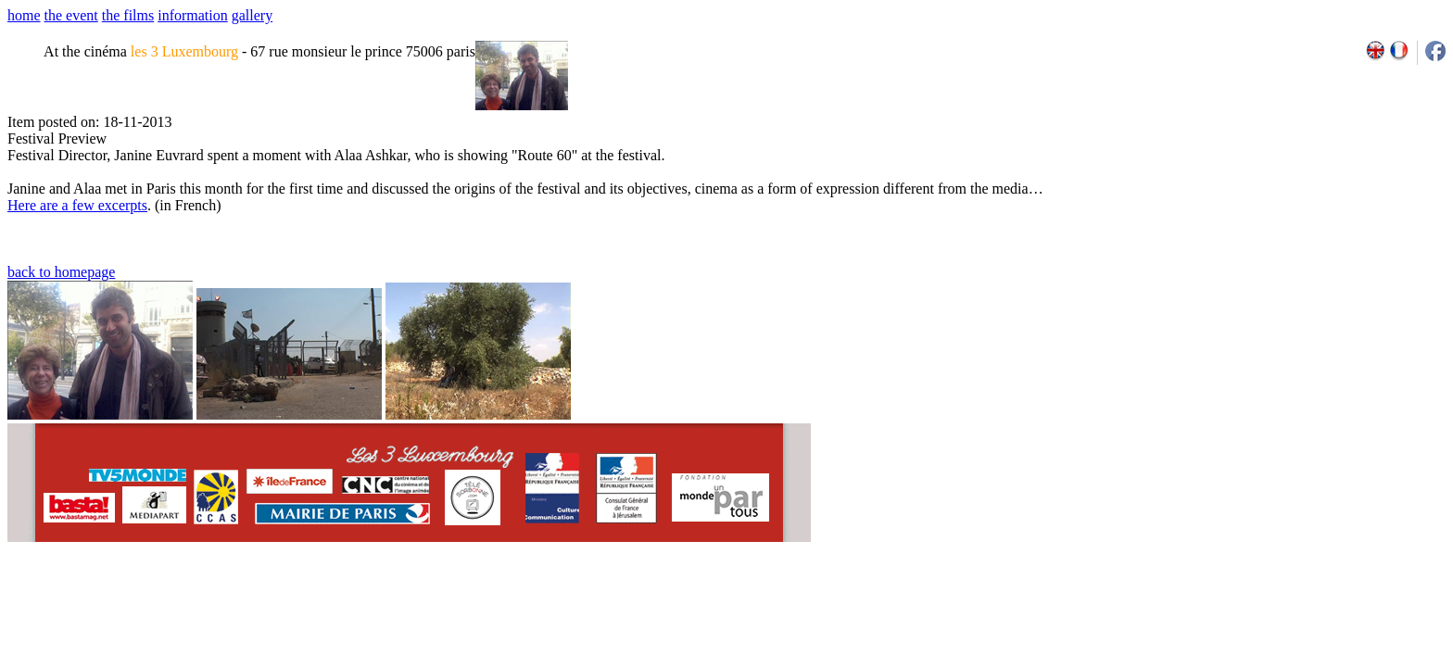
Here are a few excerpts (77, 205)
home (24, 15)
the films (128, 15)
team (334, 604)
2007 (1198, 604)
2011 (1280, 604)
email (150, 604)
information (193, 15)
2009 (1239, 604)
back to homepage (61, 272)
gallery (252, 15)
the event (71, 15)
